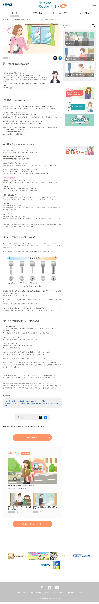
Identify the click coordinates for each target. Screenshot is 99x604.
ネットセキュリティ (61, 13)
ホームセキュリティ (27, 19)
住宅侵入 (30, 426)
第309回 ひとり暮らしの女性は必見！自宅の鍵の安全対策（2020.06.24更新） (25, 401)
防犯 (43, 19)
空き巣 (40, 426)
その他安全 (84, 13)
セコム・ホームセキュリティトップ (40, 592)
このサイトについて (22, 592)
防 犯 (14, 13)
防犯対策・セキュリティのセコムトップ (13, 19)
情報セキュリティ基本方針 (75, 592)
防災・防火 (38, 13)
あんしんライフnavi (37, 19)
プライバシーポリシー (58, 592)
